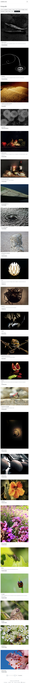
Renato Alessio (4, 333)
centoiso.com (4, 1)
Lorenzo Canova (4, 502)
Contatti (9, 682)
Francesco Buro (4, 384)
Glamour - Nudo (15, 9)
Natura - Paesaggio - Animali (23, 9)
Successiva (20, 675)
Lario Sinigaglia (4, 228)
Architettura (5, 9)
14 (16, 675)
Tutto (2, 9)
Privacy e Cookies (17, 682)
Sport (12, 11)
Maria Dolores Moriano (5, 128)
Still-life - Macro (17, 11)
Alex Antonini (4, 358)
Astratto (10, 9)
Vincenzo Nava (4, 156)
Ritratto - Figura (8, 11)
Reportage (2, 11)
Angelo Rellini (4, 106)
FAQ (12, 682)
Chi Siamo (5, 682)
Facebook (23, 682)
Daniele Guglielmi (4, 570)
